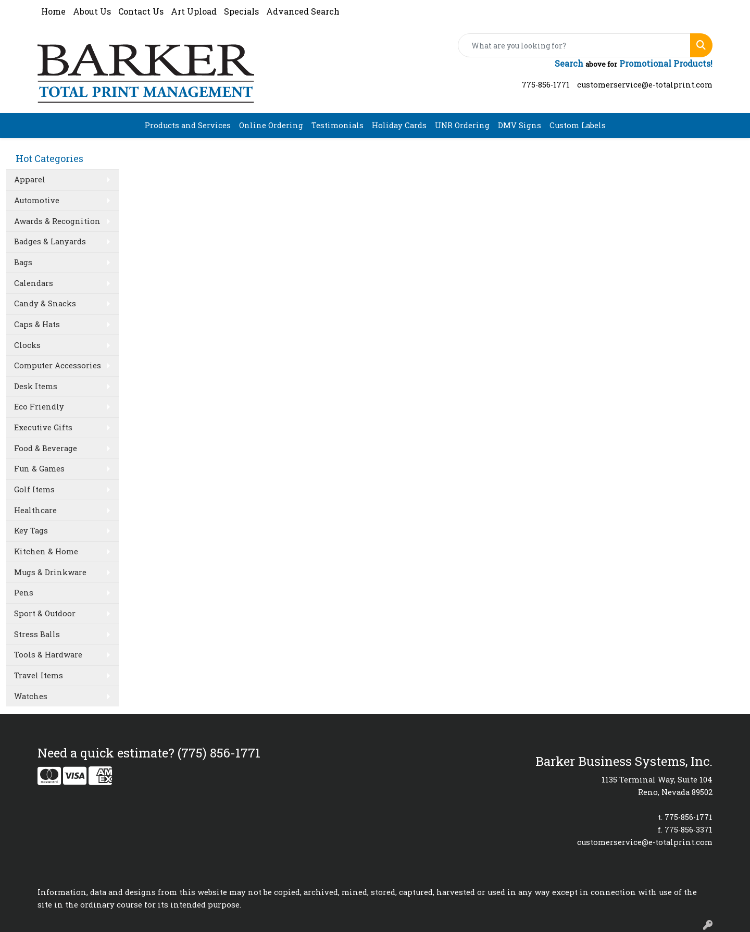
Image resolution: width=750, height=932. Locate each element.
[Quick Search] (574, 45)
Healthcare (35, 510)
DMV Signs (519, 125)
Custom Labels (577, 125)
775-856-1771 (546, 85)
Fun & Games (39, 469)
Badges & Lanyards (50, 241)
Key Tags (31, 531)
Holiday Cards (399, 125)
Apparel (29, 179)
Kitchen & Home (46, 551)
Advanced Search (303, 11)
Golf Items (34, 489)
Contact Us (141, 11)
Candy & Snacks (45, 303)
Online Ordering (271, 125)
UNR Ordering (462, 125)
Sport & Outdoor (45, 613)
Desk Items (35, 386)
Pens (23, 593)
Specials (241, 11)
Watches (30, 696)
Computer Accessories (57, 365)
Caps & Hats (37, 324)
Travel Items (38, 675)
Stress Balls (37, 634)
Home (53, 11)
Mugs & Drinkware (50, 572)
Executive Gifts (43, 427)
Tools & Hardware (48, 655)
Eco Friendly (39, 407)
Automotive (36, 200)
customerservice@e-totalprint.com (644, 85)
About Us (92, 11)
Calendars (33, 283)
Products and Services (188, 125)
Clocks (27, 345)
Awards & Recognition (57, 221)
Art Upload (194, 11)
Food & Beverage (45, 448)
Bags (23, 262)
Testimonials (337, 125)
